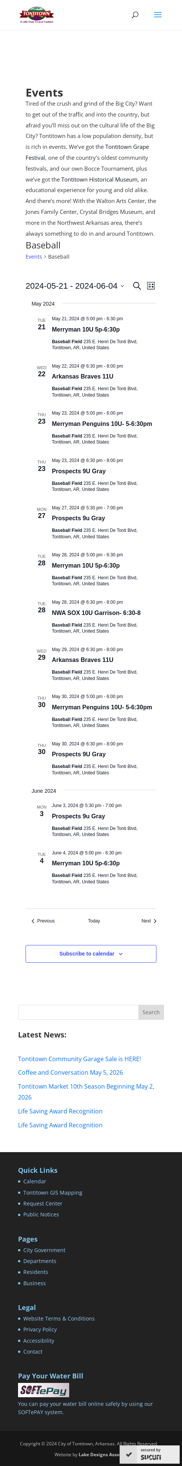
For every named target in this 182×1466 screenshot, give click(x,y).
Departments (39, 1261)
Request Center (42, 1203)
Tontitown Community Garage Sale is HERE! (79, 1059)
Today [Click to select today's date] (94, 921)
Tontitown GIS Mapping (52, 1192)
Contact (32, 1351)
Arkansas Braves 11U (83, 376)
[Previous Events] (43, 921)
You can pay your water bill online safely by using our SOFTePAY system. (85, 1404)
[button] (158, 19)
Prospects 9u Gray (78, 518)
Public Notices (41, 1214)
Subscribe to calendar (86, 954)
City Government (44, 1250)
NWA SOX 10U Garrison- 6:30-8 (96, 613)
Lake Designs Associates (105, 1454)
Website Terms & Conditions (59, 1318)
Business (34, 1283)
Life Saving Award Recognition (60, 1111)
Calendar (34, 1181)
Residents (35, 1271)
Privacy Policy (40, 1329)
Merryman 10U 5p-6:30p (86, 329)
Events (34, 256)
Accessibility (38, 1340)
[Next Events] (148, 921)
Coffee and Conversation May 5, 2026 (70, 1072)
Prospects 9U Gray (79, 471)
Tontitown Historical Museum (99, 179)
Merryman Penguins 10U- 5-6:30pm (102, 424)
